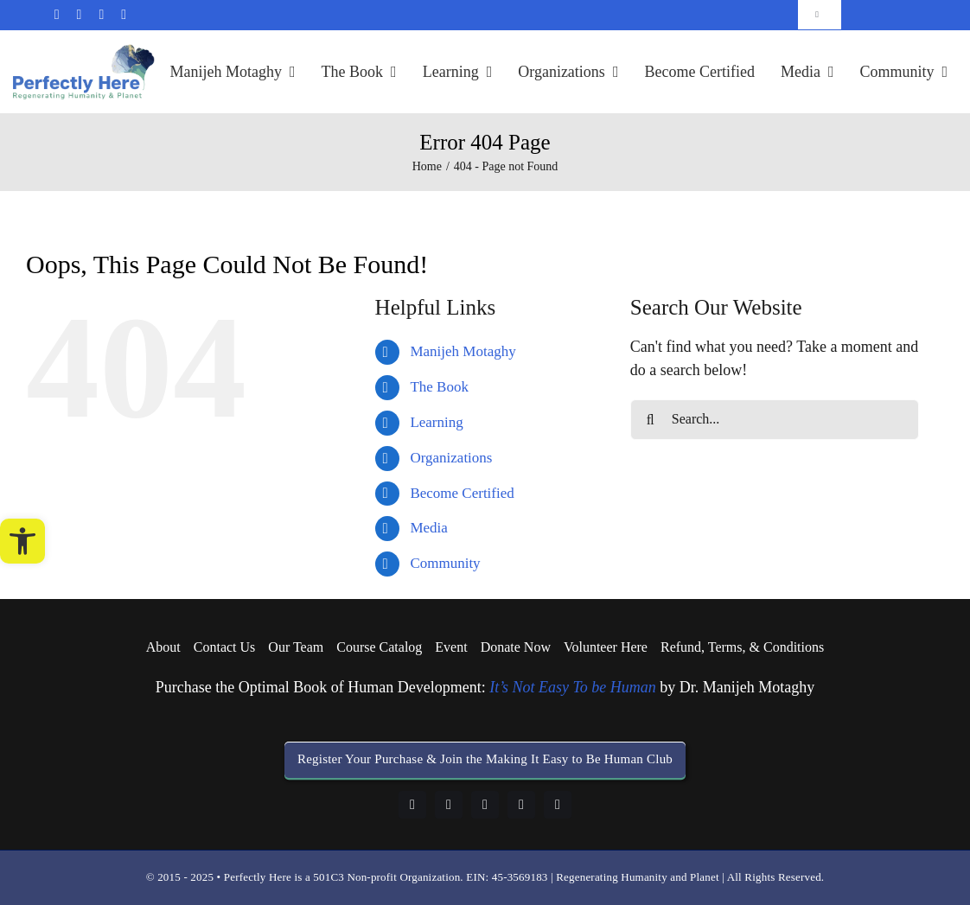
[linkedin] (101, 15)
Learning (436, 422)
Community (445, 563)
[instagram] (485, 805)
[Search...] (774, 419)
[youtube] (521, 805)
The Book (439, 387)
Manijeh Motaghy (462, 351)
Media (428, 527)
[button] (22, 541)
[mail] (57, 15)
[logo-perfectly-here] (84, 52)
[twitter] (123, 15)
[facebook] (79, 15)
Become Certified (462, 493)
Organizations (451, 457)
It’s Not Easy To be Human (572, 687)
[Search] (650, 419)
